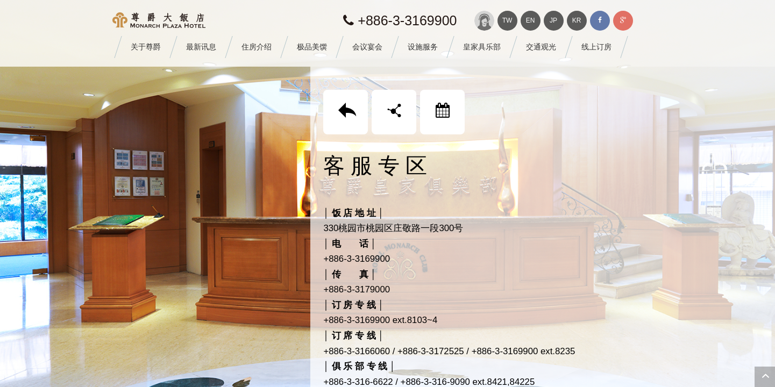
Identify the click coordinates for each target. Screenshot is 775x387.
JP (553, 20)
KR (576, 20)
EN (530, 20)
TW (507, 20)
